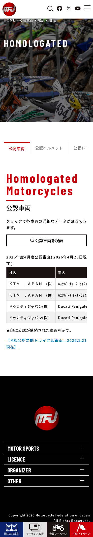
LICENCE (16, 459)
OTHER (14, 481)
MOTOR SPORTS (23, 448)
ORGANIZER (19, 470)
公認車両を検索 (46, 240)
